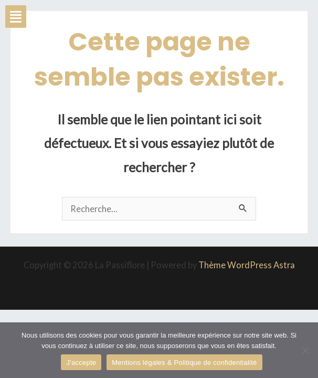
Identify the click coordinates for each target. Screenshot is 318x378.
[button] (15, 16)
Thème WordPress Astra (246, 265)
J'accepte (81, 362)
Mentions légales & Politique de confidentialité (184, 362)
